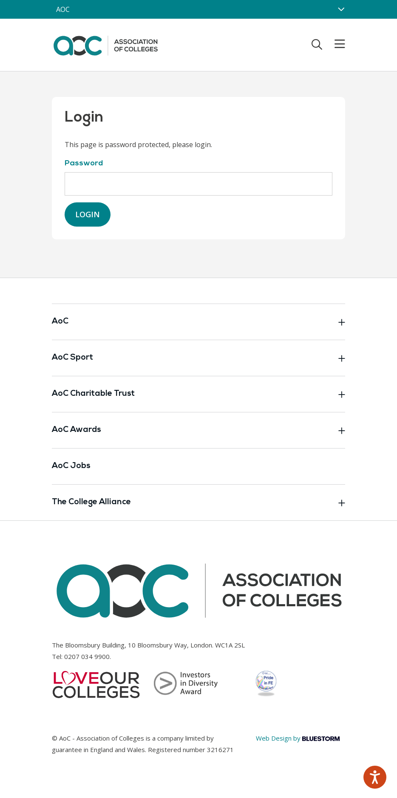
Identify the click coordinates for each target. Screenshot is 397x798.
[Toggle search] (317, 44)
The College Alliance (198, 502)
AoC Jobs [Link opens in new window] (71, 466)
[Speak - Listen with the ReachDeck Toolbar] (374, 777)
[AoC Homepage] (105, 44)
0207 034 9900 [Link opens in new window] (87, 656)
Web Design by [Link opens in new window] (298, 738)
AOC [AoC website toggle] (63, 9)
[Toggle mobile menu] (334, 44)
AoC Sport (198, 358)
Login (87, 214)
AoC (198, 322)
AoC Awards (198, 430)
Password (84, 163)
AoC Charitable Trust (198, 394)
